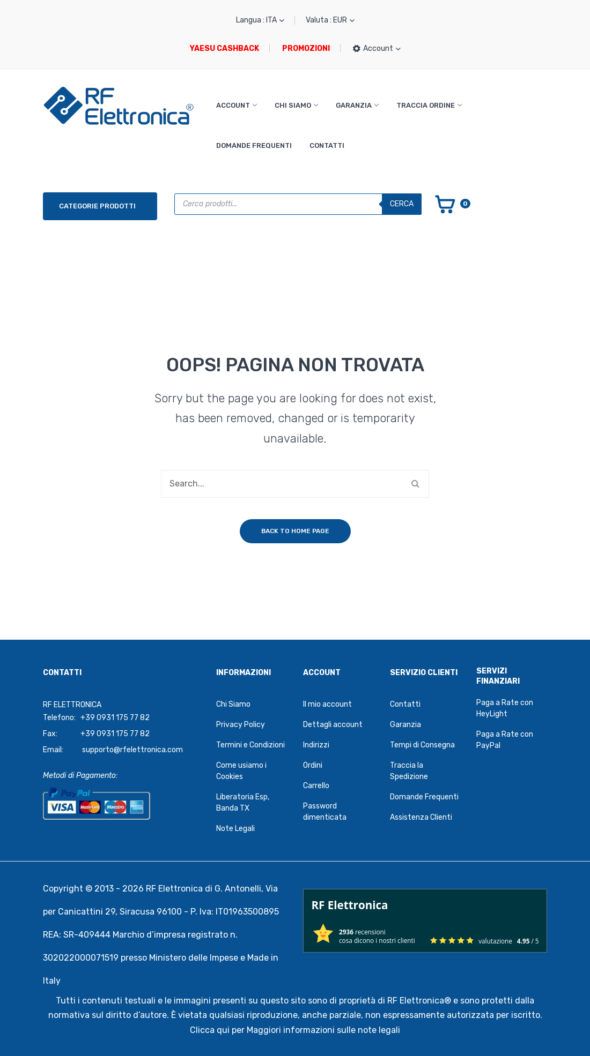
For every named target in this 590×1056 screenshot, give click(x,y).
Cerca (402, 203)
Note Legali (235, 828)
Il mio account (327, 704)
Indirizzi (316, 745)
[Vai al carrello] (451, 203)
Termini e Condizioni (250, 745)
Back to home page (295, 531)
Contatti (326, 145)
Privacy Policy (240, 724)
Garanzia (354, 105)
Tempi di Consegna (422, 745)
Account (233, 105)
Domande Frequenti (254, 145)
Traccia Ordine (425, 105)
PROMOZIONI (306, 48)
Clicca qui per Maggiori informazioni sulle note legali (295, 1030)
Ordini (312, 765)
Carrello (316, 785)
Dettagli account (333, 724)
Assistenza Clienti (421, 817)
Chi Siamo (293, 105)
